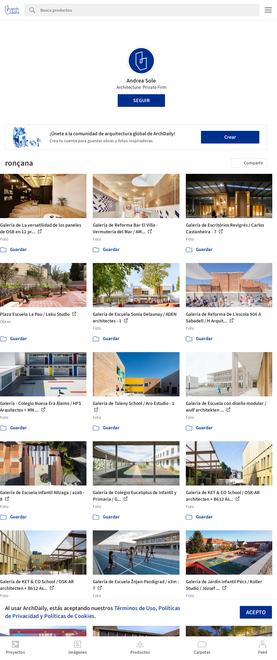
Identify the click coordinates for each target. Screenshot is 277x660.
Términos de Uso (135, 608)
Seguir (141, 100)
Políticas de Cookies (69, 616)
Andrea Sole (141, 81)
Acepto (256, 612)
